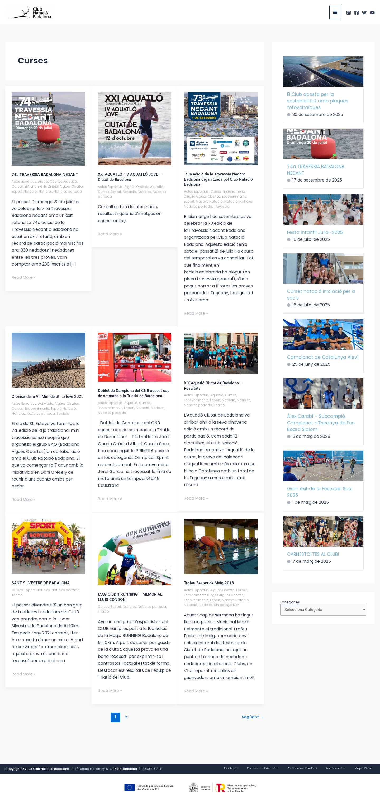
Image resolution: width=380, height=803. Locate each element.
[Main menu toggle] (335, 12)
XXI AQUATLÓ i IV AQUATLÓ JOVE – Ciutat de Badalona (132, 177)
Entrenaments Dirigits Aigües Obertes (216, 194)
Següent (252, 722)
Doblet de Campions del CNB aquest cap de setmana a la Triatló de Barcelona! (132, 395)
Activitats (47, 408)
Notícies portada (198, 206)
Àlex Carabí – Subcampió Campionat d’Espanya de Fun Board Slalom (321, 423)
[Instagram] (348, 12)
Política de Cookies (316, 769)
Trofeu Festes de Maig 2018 (210, 588)
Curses (18, 186)
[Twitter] (364, 12)
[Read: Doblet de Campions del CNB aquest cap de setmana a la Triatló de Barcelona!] (135, 357)
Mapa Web (366, 769)
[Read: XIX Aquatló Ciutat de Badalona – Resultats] (221, 353)
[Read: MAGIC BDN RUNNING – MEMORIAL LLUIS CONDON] (135, 557)
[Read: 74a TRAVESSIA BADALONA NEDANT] (48, 129)
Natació (46, 191)
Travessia (223, 206)
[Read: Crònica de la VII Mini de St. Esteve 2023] (48, 360)
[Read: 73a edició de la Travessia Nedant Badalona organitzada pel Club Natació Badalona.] (221, 128)
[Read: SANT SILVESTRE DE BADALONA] (48, 552)
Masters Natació (210, 201)
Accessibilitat (344, 769)
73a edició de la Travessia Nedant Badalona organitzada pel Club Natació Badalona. (216, 179)
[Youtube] (372, 12)
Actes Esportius (25, 181)
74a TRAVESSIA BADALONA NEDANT (47, 174)
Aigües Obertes (52, 181)
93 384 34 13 (153, 769)
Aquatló (74, 181)
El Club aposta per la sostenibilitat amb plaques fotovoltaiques (317, 101)
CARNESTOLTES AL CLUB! (313, 554)
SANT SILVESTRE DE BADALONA (43, 588)
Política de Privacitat (283, 769)
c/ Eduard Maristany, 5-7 (93, 769)
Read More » (24, 282)
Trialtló (220, 405)
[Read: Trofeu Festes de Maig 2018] (221, 552)
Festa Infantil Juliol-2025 (315, 232)
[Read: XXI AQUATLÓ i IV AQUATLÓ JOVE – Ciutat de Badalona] (135, 129)
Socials (64, 418)
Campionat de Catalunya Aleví (322, 357)
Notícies (62, 191)
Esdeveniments (238, 196)
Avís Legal (256, 769)
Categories (290, 602)
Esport (32, 191)
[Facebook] (356, 12)
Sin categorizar (228, 610)
